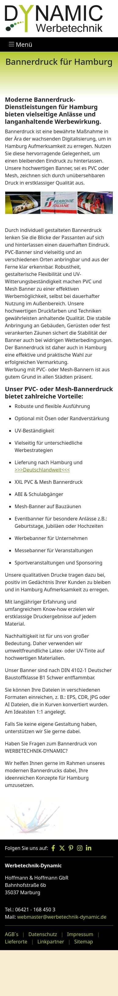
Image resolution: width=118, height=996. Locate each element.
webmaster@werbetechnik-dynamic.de (61, 916)
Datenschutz (42, 934)
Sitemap (83, 941)
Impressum (80, 934)
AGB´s (11, 934)
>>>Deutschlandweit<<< (42, 469)
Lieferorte (16, 941)
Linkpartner (51, 941)
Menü (20, 44)
